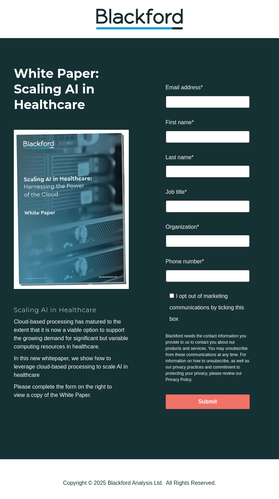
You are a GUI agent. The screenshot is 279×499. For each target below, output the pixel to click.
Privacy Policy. (179, 379)
